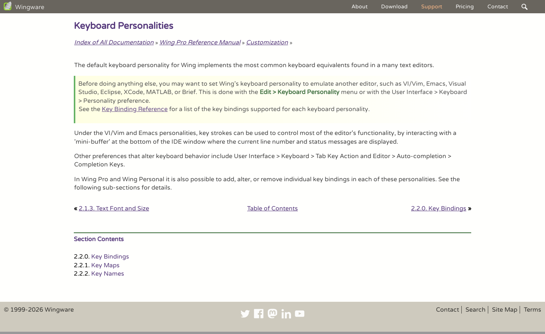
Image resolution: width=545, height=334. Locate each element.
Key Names (107, 274)
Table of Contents (272, 208)
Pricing (465, 6)
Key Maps (105, 265)
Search (476, 310)
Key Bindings (110, 256)
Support (431, 6)
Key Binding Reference (135, 109)
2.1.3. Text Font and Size (114, 208)
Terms (532, 310)
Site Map (504, 310)
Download (394, 6)
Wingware (29, 7)
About (359, 6)
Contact (497, 6)
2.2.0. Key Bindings (438, 208)
